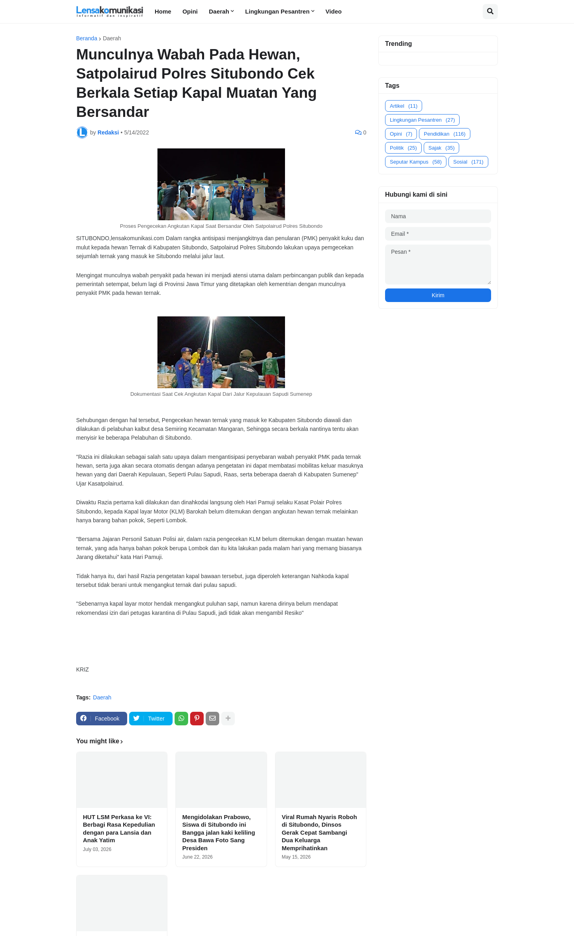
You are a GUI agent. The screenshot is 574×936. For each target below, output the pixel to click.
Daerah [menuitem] (219, 11)
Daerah (112, 38)
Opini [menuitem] (190, 11)
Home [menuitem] (163, 11)
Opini (401, 133)
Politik (403, 147)
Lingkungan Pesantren (422, 120)
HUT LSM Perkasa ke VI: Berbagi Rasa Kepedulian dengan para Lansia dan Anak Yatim (119, 829)
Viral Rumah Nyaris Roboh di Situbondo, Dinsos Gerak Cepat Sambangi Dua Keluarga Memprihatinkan (319, 832)
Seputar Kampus (416, 161)
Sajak (442, 147)
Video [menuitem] (334, 11)
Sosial (468, 161)
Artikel (403, 106)
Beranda (86, 38)
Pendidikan (445, 133)
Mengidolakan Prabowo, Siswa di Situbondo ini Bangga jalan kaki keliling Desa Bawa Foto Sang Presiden (218, 832)
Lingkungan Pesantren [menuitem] (277, 11)
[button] (490, 11)
